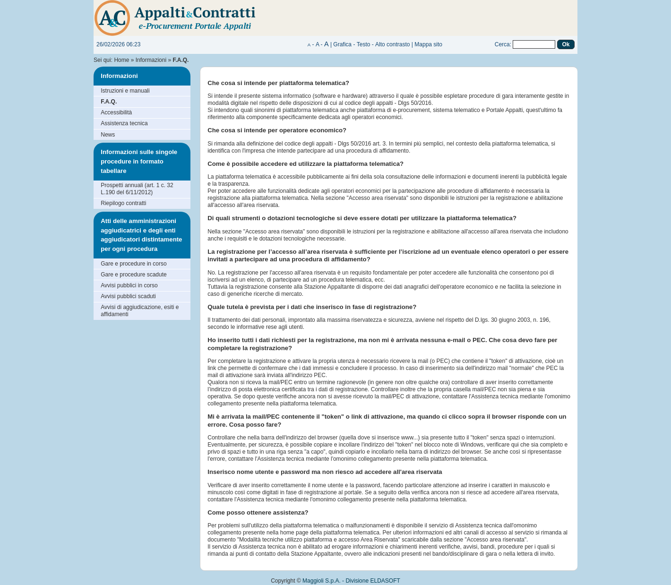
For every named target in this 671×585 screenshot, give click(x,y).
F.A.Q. (109, 101)
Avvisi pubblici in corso (129, 285)
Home (121, 60)
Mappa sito (428, 44)
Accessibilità (116, 112)
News (108, 134)
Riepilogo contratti (123, 203)
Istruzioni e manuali (125, 90)
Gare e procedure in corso (133, 263)
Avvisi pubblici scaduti (128, 296)
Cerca (502, 44)
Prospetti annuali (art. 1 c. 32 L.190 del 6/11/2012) (137, 189)
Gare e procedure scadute (133, 274)
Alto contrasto (392, 44)
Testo (363, 44)
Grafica (342, 44)
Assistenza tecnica (124, 123)
